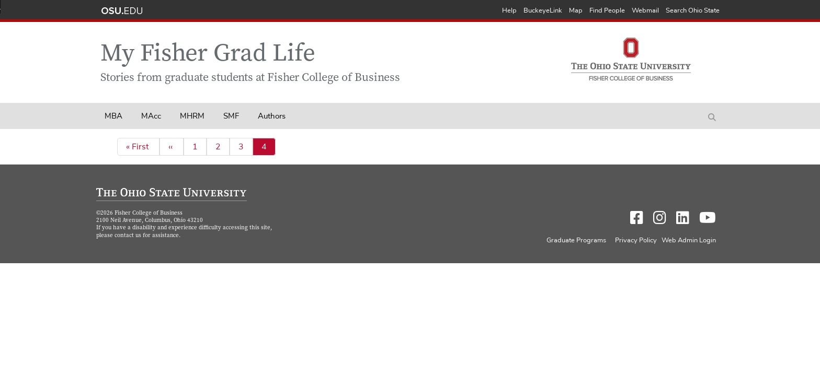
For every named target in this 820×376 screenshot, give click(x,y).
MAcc (151, 116)
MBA (113, 116)
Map (576, 10)
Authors (272, 116)
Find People (607, 10)
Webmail (645, 10)
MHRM (192, 116)
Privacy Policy (636, 240)
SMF (231, 116)
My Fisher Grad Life (207, 55)
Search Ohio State (693, 10)
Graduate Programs (576, 240)
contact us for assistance (147, 236)
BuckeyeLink (542, 10)
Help (509, 10)
